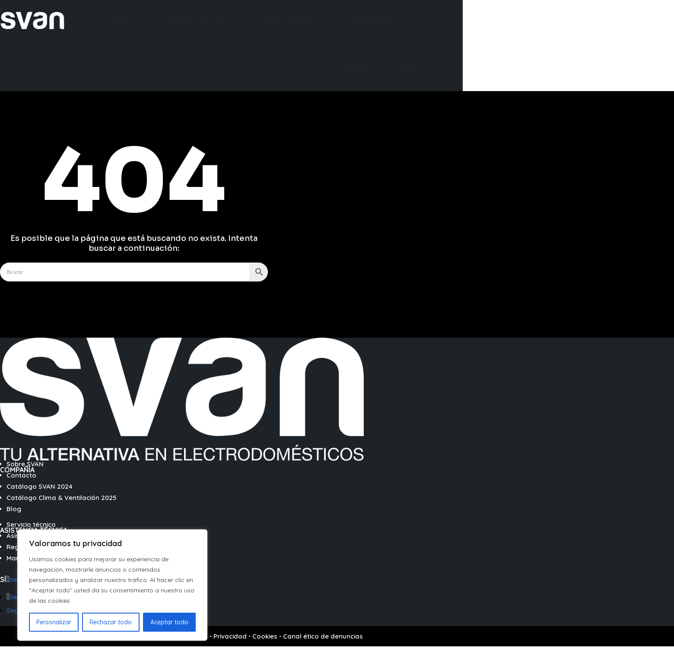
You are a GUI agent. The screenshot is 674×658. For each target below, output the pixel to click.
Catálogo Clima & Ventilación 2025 (61, 497)
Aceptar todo (169, 622)
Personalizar (53, 622)
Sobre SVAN (25, 464)
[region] (112, 585)
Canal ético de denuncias (323, 636)
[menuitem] (128, 22)
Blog (13, 509)
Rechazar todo (110, 622)
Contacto (21, 475)
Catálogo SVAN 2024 (39, 486)
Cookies (264, 636)
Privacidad (230, 636)
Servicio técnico (31, 524)
